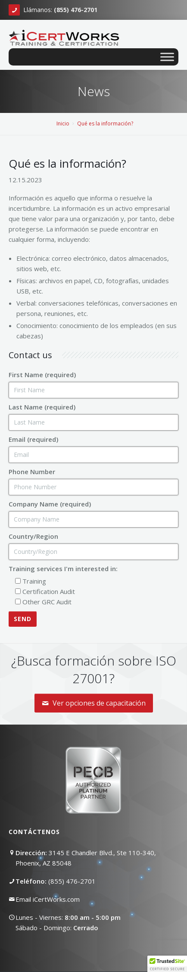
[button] (167, 964)
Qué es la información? (105, 123)
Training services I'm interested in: (63, 568)
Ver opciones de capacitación (94, 703)
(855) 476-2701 (72, 881)
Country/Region (33, 536)
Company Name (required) (50, 504)
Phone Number (32, 471)
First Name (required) (42, 374)
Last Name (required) (42, 407)
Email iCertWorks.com (48, 899)
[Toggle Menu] (167, 57)
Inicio (62, 123)
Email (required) (33, 439)
